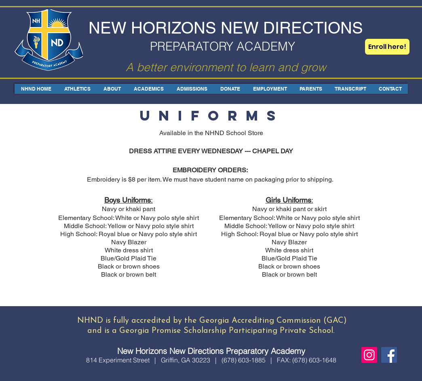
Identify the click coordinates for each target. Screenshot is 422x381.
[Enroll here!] (387, 47)
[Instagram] (369, 355)
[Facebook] (389, 355)
